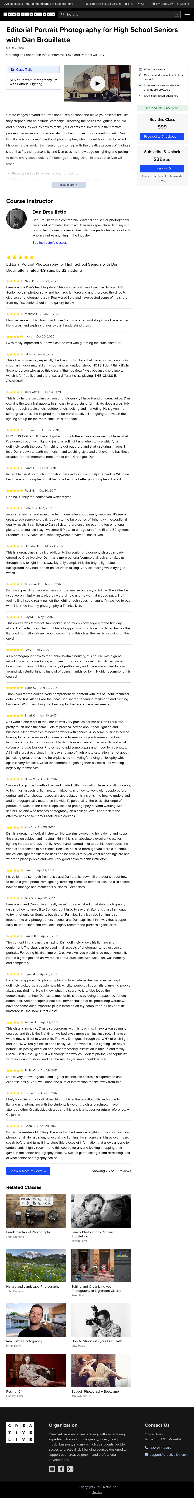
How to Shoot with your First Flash (96, 1341)
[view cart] (143, 3)
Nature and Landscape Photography (32, 1286)
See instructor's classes (49, 242)
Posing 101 (14, 1391)
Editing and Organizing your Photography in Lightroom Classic (96, 1288)
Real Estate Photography (24, 1341)
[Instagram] (70, 1469)
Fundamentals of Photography (28, 1232)
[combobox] (119, 14)
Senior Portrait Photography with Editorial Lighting (31, 82)
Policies (97, 1492)
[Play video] (97, 83)
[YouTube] (52, 1469)
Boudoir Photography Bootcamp (95, 1391)
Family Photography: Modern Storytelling (92, 1234)
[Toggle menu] (187, 14)
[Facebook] (61, 1469)
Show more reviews (28, 1170)
